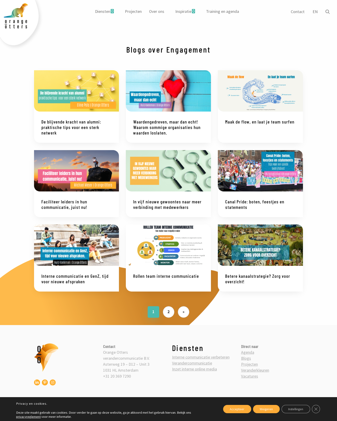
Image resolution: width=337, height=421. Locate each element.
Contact (297, 11)
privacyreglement (28, 417)
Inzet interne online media (194, 369)
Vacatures (249, 376)
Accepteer (235, 409)
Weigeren (264, 409)
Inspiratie (183, 11)
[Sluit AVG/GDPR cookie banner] (316, 409)
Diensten (102, 11)
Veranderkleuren (255, 370)
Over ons (156, 11)
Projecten (133, 11)
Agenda (247, 352)
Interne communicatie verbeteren (201, 357)
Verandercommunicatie (192, 363)
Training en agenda (222, 11)
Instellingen (295, 409)
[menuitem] (104, 11)
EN (314, 11)
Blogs (246, 358)
